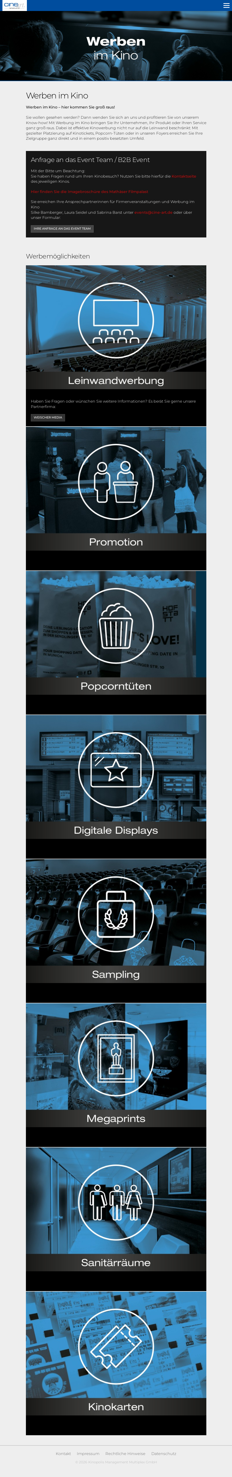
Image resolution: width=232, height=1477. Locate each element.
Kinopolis (14, 5)
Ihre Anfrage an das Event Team (62, 228)
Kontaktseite (184, 176)
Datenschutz (163, 1453)
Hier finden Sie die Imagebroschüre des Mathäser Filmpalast (89, 191)
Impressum (88, 1453)
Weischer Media (48, 417)
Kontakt (63, 1453)
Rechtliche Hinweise (125, 1453)
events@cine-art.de (153, 212)
